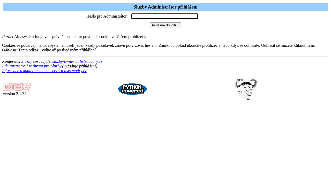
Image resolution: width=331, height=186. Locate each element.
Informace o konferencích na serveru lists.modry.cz (44, 70)
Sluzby (26, 61)
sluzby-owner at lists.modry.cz (77, 61)
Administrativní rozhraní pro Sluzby (31, 66)
